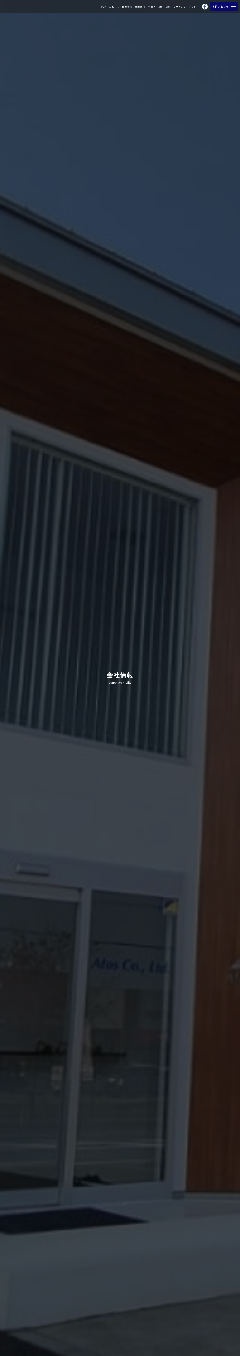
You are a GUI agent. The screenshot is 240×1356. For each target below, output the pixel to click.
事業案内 (140, 6)
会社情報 (127, 6)
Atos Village (155, 6)
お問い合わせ (223, 6)
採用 (168, 6)
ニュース (114, 6)
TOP (103, 6)
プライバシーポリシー (186, 6)
